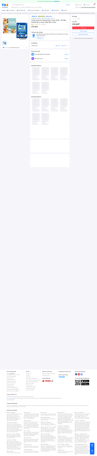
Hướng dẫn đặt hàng (11, 379)
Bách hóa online (63, 419)
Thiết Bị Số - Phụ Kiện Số (63, 426)
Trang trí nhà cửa (44, 435)
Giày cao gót (26, 432)
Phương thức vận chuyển (11, 381)
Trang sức (43, 423)
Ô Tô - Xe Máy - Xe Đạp (63, 444)
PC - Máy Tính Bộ (46, 431)
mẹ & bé (23, 7)
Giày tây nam (32, 439)
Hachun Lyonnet (50, 18)
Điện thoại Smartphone (11, 435)
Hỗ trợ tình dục (16, 447)
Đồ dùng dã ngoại (82, 423)
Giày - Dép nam (27, 437)
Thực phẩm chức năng (13, 442)
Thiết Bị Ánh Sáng (82, 436)
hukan (16, 406)
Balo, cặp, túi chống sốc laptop (48, 414)
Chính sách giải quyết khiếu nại (32, 381)
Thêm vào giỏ (83, 31)
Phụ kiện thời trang (45, 417)
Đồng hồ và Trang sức (46, 422)
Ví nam (25, 451)
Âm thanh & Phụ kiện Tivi (79, 413)
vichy (19, 406)
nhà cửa (33, 7)
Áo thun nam (26, 422)
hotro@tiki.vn (16, 389)
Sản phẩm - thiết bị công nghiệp (65, 421)
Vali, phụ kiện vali (52, 415)
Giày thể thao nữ (84, 429)
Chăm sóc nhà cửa (14, 431)
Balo (41, 413)
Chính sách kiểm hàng (11, 382)
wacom (67, 405)
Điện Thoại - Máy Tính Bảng (13, 434)
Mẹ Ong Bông (38, 18)
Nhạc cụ (49, 440)
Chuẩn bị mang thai (13, 420)
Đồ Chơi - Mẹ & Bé (11, 412)
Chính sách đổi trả (10, 384)
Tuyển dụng (28, 376)
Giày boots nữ (28, 434)
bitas (87, 405)
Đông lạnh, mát (15, 426)
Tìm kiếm (68, 4)
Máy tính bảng (12, 437)
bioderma (37, 405)
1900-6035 (12, 373)
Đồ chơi (18, 413)
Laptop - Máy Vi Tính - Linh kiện (48, 427)
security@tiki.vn (16, 390)
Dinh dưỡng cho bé (12, 417)
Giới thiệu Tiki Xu (29, 384)
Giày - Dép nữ (27, 430)
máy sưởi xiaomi (83, 450)
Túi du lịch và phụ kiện (47, 413)
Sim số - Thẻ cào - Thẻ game (67, 441)
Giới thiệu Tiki (28, 373)
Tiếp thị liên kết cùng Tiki (31, 386)
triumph (52, 405)
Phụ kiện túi (36, 447)
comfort (84, 405)
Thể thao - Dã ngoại (63, 416)
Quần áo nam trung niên (30, 427)
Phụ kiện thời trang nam (48, 419)
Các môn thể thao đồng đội (82, 427)
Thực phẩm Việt (17, 425)
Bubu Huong (44, 18)
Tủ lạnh (78, 415)
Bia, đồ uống (11, 428)
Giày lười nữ (34, 434)
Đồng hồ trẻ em (53, 424)
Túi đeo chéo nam (30, 451)
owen (27, 405)
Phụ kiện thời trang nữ (45, 418)
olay (77, 405)
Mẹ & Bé (65, 418)
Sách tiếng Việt (60, 451)
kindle (60, 405)
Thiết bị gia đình (17, 452)
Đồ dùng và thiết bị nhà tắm (48, 438)
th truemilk (20, 405)
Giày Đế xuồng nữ (31, 435)
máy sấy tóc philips (83, 446)
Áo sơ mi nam (31, 423)
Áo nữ (25, 413)
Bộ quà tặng (46, 451)
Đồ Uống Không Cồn (48, 450)
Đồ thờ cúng (45, 440)
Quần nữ (31, 413)
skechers (46, 405)
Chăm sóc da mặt (10, 441)
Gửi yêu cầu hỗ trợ (10, 377)
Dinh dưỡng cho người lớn (14, 418)
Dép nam (30, 440)
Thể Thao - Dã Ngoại (80, 420)
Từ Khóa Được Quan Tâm (80, 444)
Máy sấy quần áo (80, 418)
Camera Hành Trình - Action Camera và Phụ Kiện (82, 437)
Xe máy (61, 446)
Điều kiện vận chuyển (30, 389)
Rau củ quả (11, 425)
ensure (30, 405)
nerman (63, 405)
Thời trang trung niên (30, 418)
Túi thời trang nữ (27, 444)
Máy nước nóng (82, 417)
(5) (39, 24)
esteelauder (15, 405)
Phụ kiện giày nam (29, 441)
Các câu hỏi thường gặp (11, 376)
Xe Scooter (68, 446)
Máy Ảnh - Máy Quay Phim (81, 434)
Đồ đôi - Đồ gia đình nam (32, 425)
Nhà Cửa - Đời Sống (45, 434)
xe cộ (19, 7)
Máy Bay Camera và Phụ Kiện (82, 441)
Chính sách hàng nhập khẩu (12, 387)
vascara (8, 405)
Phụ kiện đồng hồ (46, 424)
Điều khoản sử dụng (30, 383)
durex (34, 405)
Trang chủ (79, 4)
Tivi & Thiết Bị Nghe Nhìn (64, 422)
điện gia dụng (14, 7)
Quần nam (31, 422)
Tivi (77, 417)
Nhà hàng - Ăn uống (64, 439)
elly (40, 405)
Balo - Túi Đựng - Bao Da (82, 438)
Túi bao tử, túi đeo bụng (34, 452)
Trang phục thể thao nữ (79, 422)
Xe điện (69, 445)
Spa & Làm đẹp (66, 438)
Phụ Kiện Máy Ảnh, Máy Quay (80, 435)
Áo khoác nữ (32, 415)
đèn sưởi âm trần (80, 453)
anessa (70, 405)
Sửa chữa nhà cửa (46, 436)
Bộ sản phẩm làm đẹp (14, 448)
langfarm (12, 406)
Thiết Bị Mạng (47, 430)
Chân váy (32, 416)
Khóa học (68, 437)
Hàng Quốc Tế (61, 412)
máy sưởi (76, 445)
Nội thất (46, 437)
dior (11, 405)
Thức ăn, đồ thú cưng (13, 430)
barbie (24, 405)
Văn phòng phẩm (67, 451)
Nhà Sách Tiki (61, 450)
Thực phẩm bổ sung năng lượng (82, 430)
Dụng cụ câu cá (80, 426)
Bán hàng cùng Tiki (46, 375)
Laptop (51, 431)
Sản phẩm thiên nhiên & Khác (13, 445)
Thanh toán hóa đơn (61, 437)
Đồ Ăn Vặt (45, 448)
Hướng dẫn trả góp (10, 386)
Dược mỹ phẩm (17, 448)
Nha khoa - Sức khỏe (65, 440)
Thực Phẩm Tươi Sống (12, 422)
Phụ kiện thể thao (82, 424)
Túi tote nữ (31, 447)
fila (21, 406)
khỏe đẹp (28, 7)
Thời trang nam (27, 420)
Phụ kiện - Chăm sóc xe (62, 445)
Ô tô (64, 446)
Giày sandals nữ (30, 433)
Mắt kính (51, 418)
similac (80, 405)
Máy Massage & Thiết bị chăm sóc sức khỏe (14, 444)
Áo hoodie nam (29, 424)
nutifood (56, 405)
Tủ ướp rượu (87, 418)
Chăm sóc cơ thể (12, 443)
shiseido (8, 406)
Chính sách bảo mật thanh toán (32, 378)
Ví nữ (36, 446)
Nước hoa (11, 447)
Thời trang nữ (27, 412)
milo (43, 405)
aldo (50, 405)
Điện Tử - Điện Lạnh (79, 412)
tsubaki (24, 406)
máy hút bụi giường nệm (82, 451)
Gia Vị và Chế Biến (46, 447)
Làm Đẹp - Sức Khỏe (11, 440)
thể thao (40, 7)
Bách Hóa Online (45, 444)
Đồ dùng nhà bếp (10, 452)
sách (36, 7)
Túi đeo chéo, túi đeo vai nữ (29, 446)
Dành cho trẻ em (12, 429)
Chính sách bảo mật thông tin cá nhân (33, 380)
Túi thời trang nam (28, 449)
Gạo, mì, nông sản (13, 427)
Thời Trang (68, 413)
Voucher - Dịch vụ (62, 436)
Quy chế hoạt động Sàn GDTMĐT (48, 373)
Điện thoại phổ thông (13, 436)
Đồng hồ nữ (47, 423)
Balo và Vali (43, 412)
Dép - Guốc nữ (32, 432)
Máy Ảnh (84, 441)
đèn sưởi (80, 445)
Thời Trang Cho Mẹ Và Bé (12, 413)
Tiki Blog (27, 375)
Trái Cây (8, 424)
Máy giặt (78, 416)
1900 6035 (12, 399)
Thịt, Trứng (13, 424)
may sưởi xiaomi (80, 448)
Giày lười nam (26, 439)
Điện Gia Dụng (10, 451)
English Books (64, 452)
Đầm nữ (28, 413)
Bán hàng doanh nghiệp (30, 388)
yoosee (74, 405)
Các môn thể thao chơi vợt (82, 428)
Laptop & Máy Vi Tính (67, 420)
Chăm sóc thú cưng (44, 445)
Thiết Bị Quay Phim (81, 440)
